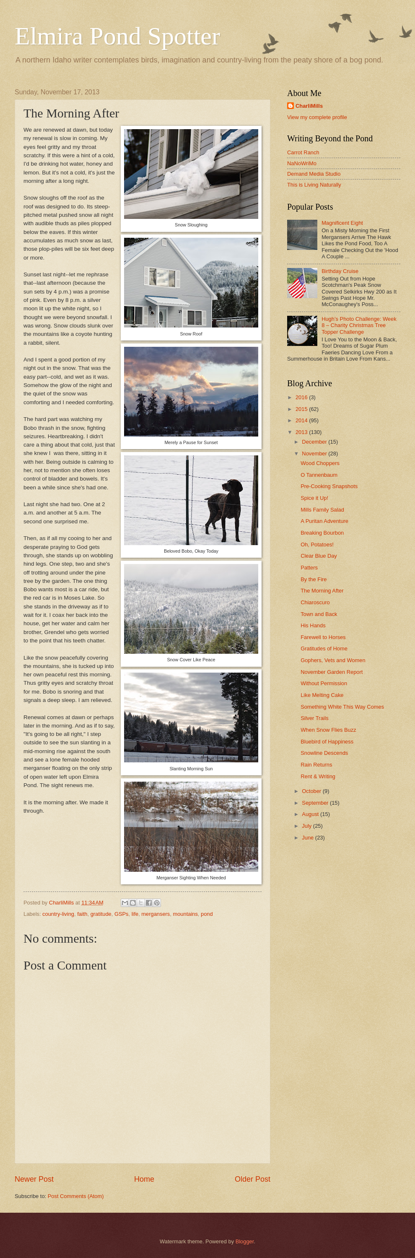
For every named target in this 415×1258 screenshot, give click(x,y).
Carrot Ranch (303, 152)
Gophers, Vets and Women (333, 660)
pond (207, 914)
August (311, 814)
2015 (302, 409)
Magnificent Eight (342, 223)
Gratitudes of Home (324, 648)
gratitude (101, 914)
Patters (309, 567)
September (316, 803)
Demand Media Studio (313, 174)
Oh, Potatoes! (317, 544)
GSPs (121, 914)
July (307, 826)
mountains (185, 914)
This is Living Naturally (314, 185)
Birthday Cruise (340, 271)
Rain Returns (316, 765)
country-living (58, 914)
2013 (302, 432)
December (315, 442)
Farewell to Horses (323, 637)
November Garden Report (332, 672)
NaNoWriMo (301, 163)
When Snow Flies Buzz (328, 730)
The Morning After (322, 590)
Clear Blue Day (319, 556)
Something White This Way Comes (342, 707)
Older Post (252, 1179)
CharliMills (309, 106)
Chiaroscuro (315, 602)
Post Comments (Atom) (76, 1196)
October (312, 791)
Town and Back (319, 614)
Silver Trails (315, 718)
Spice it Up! (314, 498)
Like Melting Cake (322, 695)
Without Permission (324, 683)
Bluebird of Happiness (327, 741)
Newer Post (34, 1179)
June (308, 837)
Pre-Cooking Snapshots (329, 486)
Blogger (245, 1241)
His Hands (313, 625)
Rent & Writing (318, 776)
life (135, 914)
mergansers (155, 914)
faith (82, 914)
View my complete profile (317, 117)
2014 (302, 420)
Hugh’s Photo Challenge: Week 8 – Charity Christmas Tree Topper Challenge (359, 325)
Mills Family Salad (322, 510)
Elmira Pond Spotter (117, 36)
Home (144, 1179)
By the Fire (314, 579)
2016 (302, 397)
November (315, 453)
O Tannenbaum (319, 475)
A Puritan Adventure (324, 521)
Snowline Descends (324, 753)
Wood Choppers (320, 463)
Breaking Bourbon (322, 533)
